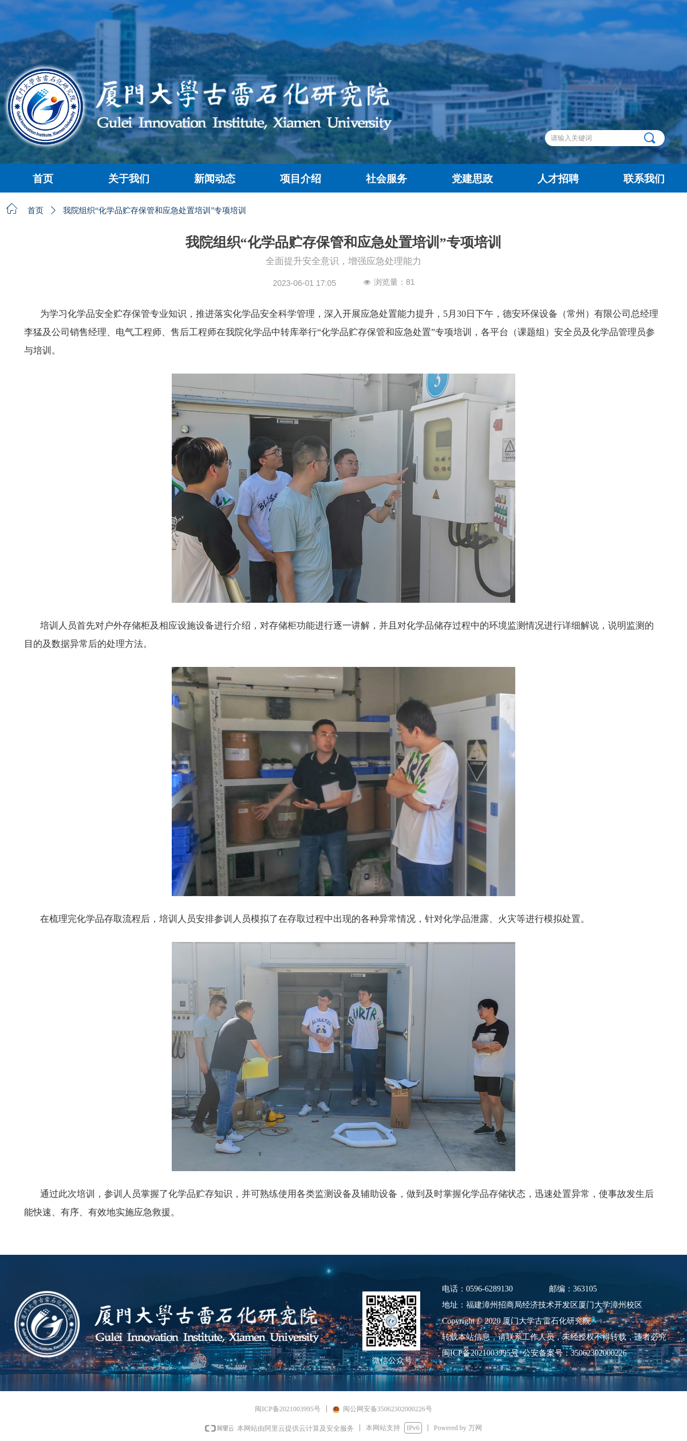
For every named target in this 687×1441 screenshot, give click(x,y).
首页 (35, 210)
